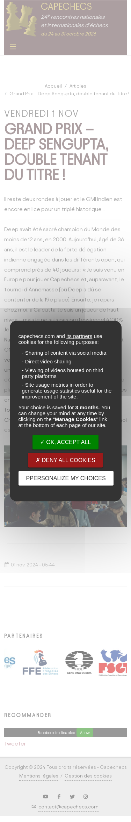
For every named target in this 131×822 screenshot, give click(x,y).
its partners (79, 336)
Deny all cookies (65, 460)
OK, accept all (65, 442)
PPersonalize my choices (66, 478)
